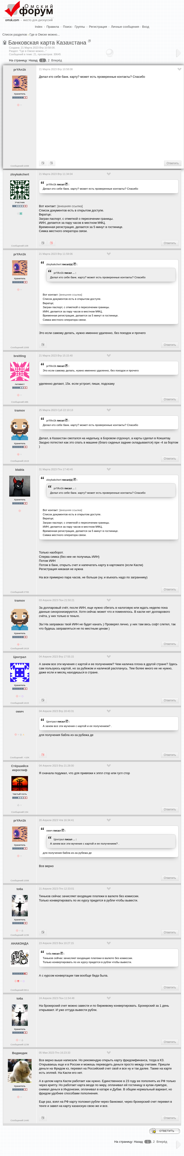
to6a (20, 889)
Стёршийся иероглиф (19, 768)
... (73, 272)
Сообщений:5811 (19, 990)
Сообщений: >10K (19, 757)
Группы (80, 26)
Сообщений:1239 (19, 935)
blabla (19, 469)
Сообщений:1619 (19, 461)
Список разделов (14, 34)
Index (38, 26)
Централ (19, 657)
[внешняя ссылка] (70, 206)
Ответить (173, 163)
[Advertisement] (110, 119)
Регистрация (98, 26)
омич (20, 711)
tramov (19, 410)
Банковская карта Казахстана (47, 42)
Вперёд (56, 60)
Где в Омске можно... (44, 34)
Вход (145, 26)
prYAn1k (20, 69)
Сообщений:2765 (19, 592)
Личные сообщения (125, 26)
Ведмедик (19, 1053)
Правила (53, 26)
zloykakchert (19, 174)
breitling (20, 356)
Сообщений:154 (19, 812)
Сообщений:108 (19, 245)
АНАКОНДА (19, 943)
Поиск (67, 26)
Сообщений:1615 (19, 703)
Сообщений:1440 (19, 1120)
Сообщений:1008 (19, 165)
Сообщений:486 (19, 402)
